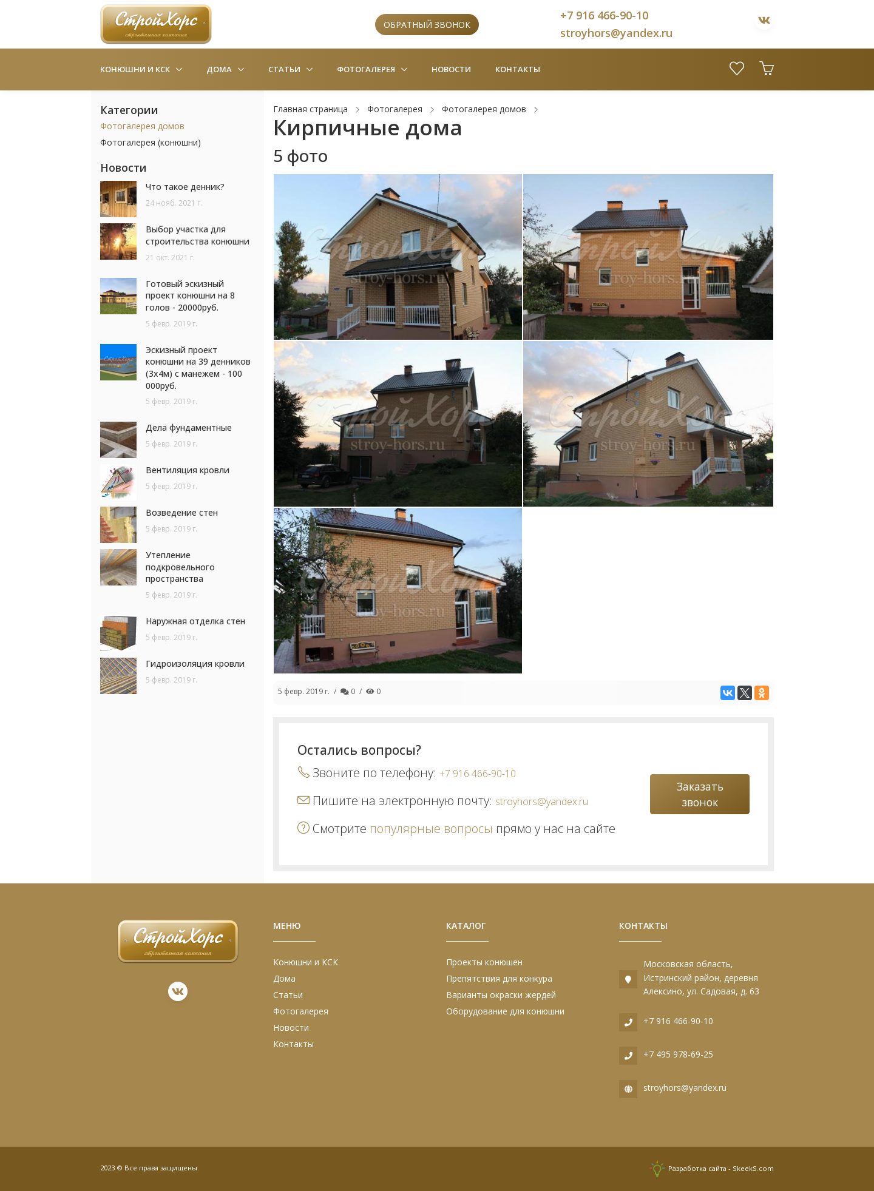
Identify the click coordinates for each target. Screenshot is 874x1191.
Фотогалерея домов (142, 126)
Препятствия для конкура (499, 978)
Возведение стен (182, 512)
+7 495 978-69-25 (678, 1054)
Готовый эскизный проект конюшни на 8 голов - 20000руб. (190, 295)
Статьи (285, 69)
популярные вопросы (431, 828)
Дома (220, 69)
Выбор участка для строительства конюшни (197, 235)
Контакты (517, 69)
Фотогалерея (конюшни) (150, 142)
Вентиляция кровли (187, 470)
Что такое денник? (185, 186)
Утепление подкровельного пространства (180, 566)
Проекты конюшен (484, 962)
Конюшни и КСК (136, 69)
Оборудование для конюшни (505, 1011)
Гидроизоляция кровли (195, 663)
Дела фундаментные (189, 427)
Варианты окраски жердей (501, 994)
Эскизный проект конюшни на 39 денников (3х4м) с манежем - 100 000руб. (198, 367)
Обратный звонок (427, 24)
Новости (451, 69)
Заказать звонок (700, 794)
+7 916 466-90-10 (604, 15)
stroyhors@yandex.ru (616, 32)
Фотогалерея (367, 69)
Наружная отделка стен (195, 621)
